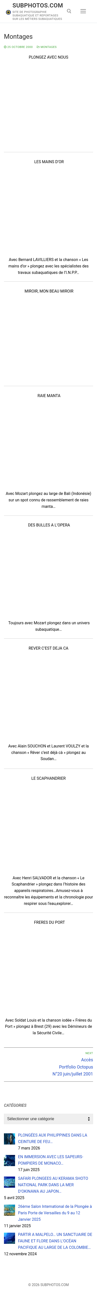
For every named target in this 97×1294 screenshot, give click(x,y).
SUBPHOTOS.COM (38, 5)
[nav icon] (83, 11)
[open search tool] (69, 11)
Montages (47, 47)
